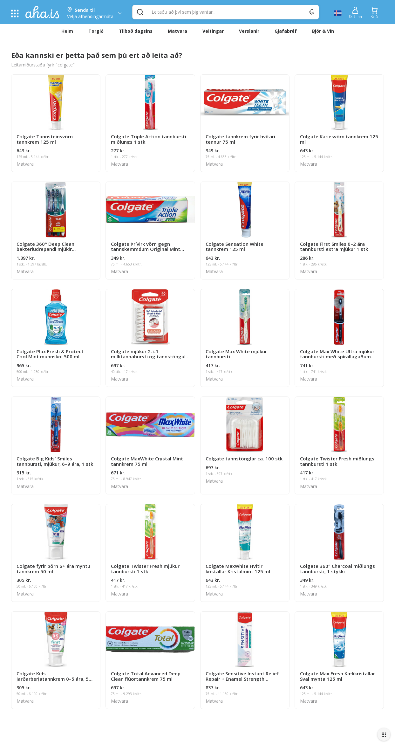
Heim (67, 31)
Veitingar (213, 31)
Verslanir (249, 31)
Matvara (177, 31)
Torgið (96, 31)
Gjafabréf (286, 31)
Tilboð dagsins (136, 31)
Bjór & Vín (323, 31)
